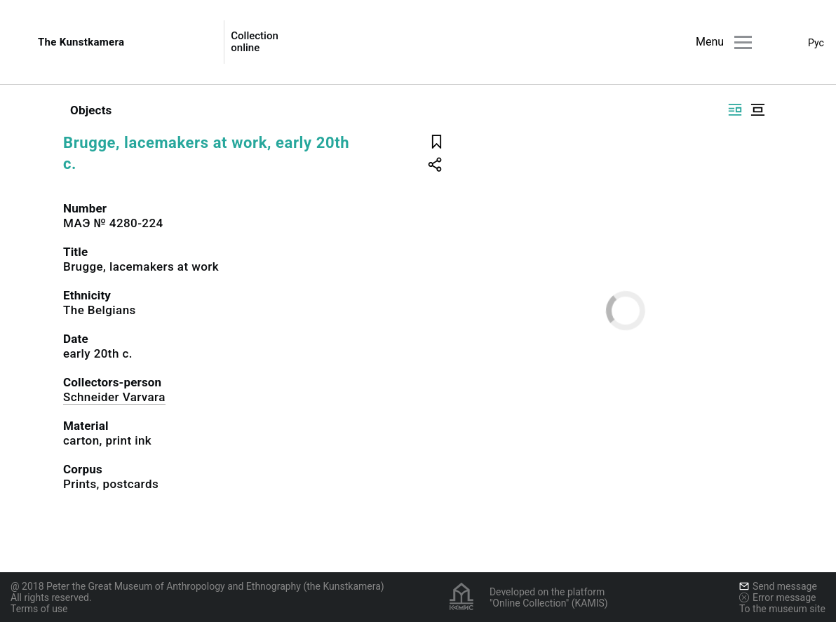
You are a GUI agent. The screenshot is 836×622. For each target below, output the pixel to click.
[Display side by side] (735, 110)
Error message (777, 597)
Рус (816, 42)
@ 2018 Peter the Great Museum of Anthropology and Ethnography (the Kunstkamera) (197, 586)
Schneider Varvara (114, 397)
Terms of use (39, 608)
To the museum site (782, 608)
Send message (778, 586)
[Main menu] (743, 42)
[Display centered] (757, 110)
